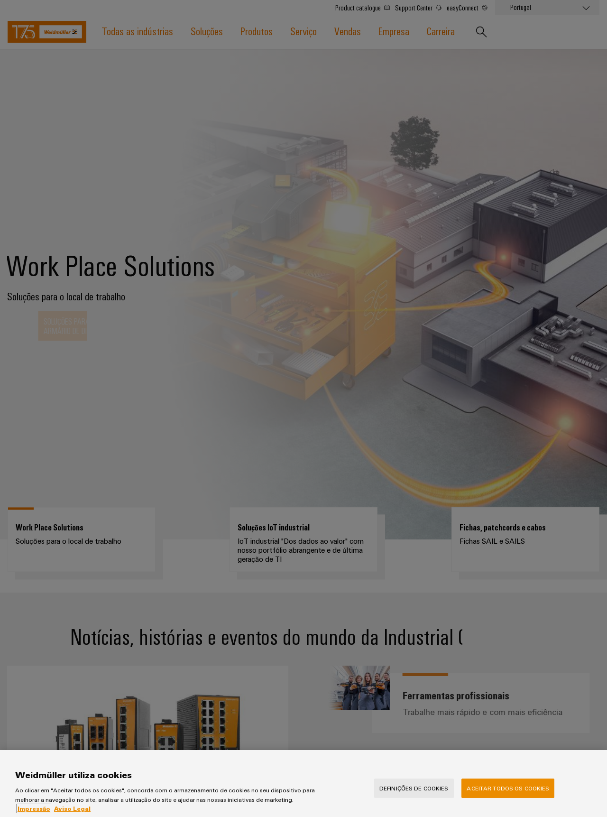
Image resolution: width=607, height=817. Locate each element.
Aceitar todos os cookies (508, 794)
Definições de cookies (414, 794)
